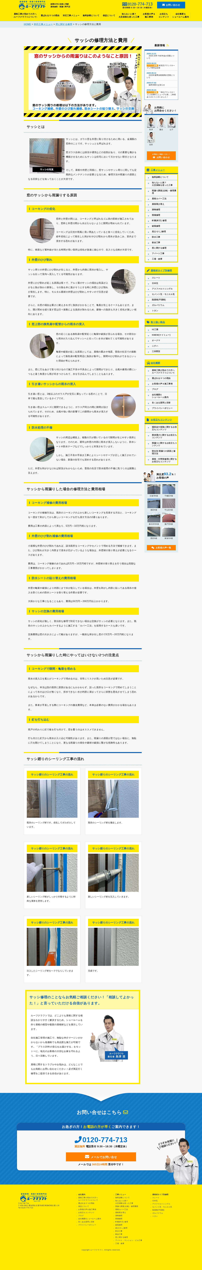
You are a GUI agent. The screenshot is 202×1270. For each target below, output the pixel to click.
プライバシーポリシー (162, 407)
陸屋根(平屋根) (159, 299)
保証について (109, 15)
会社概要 (155, 362)
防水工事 (156, 236)
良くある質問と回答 (161, 402)
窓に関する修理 (159, 247)
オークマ (156, 340)
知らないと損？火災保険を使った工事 (129, 15)
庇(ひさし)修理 (159, 231)
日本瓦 (155, 283)
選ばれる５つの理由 (50, 15)
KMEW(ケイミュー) (161, 334)
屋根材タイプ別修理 (161, 270)
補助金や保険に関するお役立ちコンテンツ (164, 427)
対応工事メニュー (71, 15)
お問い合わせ (171, 5)
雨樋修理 (156, 214)
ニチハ (155, 345)
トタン (155, 310)
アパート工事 (158, 253)
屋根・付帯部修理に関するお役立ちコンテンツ (164, 459)
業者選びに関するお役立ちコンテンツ (164, 435)
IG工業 (155, 329)
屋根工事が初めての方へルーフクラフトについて (163, 371)
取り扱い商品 (158, 322)
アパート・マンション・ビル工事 (128, 1240)
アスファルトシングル (162, 288)
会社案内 (81, 1194)
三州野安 (156, 351)
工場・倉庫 (157, 258)
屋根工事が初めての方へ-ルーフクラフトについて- (25, 15)
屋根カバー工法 (159, 198)
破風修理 (156, 225)
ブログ (155, 388)
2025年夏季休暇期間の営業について (161, 75)
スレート (156, 277)
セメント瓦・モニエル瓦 (163, 294)
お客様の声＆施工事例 (149, 15)
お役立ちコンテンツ (164, 15)
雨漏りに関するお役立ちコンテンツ (164, 443)
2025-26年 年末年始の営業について (161, 55)
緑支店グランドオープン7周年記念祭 (161, 65)
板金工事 (156, 242)
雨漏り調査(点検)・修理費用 (164, 191)
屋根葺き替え (158, 204)
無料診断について (91, 15)
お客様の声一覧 (161, 547)
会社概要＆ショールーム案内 (180, 15)
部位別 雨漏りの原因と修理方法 (163, 451)
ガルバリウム (158, 305)
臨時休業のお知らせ (161, 83)
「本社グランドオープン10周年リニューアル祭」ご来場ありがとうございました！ (161, 93)
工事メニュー (158, 169)
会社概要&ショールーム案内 (160, 395)
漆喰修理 (156, 209)
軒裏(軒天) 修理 (159, 220)
